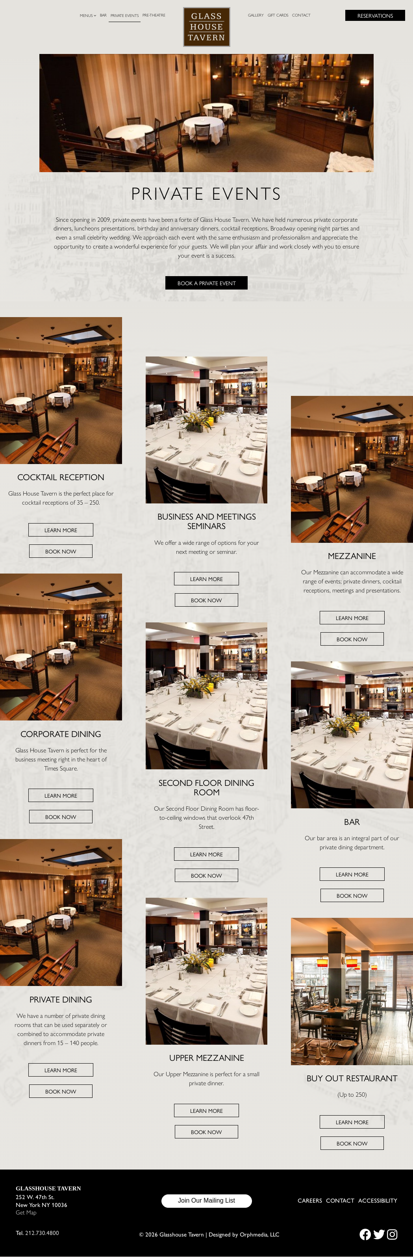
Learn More (60, 530)
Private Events (125, 15)
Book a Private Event (207, 283)
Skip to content (34, 36)
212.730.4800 (42, 1232)
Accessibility (377, 1201)
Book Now (60, 551)
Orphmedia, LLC (260, 1234)
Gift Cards (278, 15)
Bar (103, 15)
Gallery (256, 15)
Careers (310, 1201)
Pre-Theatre (154, 15)
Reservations (375, 15)
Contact (301, 15)
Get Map (26, 1212)
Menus (88, 15)
